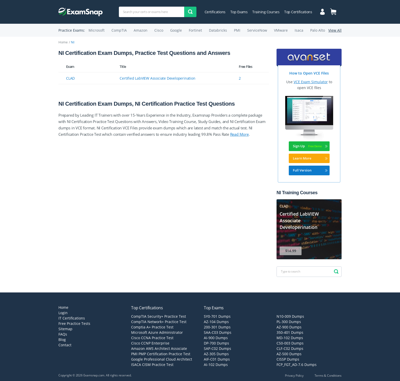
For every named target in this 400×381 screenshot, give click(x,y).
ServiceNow (257, 30)
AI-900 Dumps (216, 337)
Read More (239, 134)
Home (62, 42)
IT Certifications (71, 318)
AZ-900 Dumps (289, 327)
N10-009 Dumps (290, 316)
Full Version (310, 170)
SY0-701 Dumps (217, 316)
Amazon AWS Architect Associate (159, 348)
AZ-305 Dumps (216, 353)
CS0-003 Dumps (290, 343)
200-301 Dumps (217, 327)
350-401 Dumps (290, 332)
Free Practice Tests (74, 323)
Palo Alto (317, 30)
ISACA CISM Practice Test (152, 364)
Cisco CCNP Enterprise (150, 343)
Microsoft (97, 30)
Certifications (215, 11)
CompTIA (119, 30)
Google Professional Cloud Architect (161, 359)
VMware (281, 30)
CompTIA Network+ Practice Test (158, 321)
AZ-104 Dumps (216, 321)
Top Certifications (298, 11)
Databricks (218, 30)
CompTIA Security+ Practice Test (158, 316)
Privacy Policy (294, 375)
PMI (237, 30)
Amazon (140, 30)
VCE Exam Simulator (311, 81)
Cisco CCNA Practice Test (152, 337)
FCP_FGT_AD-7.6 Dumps (297, 364)
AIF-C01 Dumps (217, 359)
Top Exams (239, 11)
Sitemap (65, 328)
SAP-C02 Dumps (217, 348)
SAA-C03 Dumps (217, 332)
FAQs (62, 334)
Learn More (310, 158)
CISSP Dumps (288, 359)
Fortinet (195, 30)
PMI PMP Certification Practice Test (160, 353)
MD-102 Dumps (290, 337)
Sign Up (310, 146)
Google (176, 30)
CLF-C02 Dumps (290, 348)
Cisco (158, 30)
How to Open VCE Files (309, 73)
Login (63, 312)
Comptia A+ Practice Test (152, 327)
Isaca (299, 30)
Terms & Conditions (328, 375)
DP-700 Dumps (216, 343)
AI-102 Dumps (216, 364)
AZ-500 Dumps (289, 353)
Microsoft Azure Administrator (157, 332)
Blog (62, 339)
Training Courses (265, 11)
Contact (64, 344)
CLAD (70, 78)
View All (335, 30)
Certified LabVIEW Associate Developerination (157, 78)
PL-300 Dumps (289, 321)
